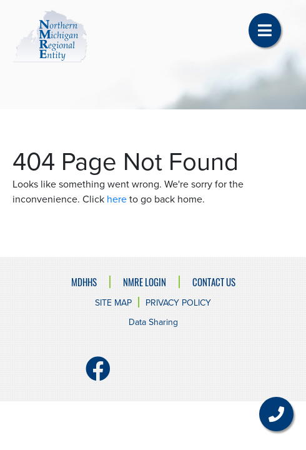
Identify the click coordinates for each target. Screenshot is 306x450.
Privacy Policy (178, 302)
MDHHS (84, 282)
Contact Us (213, 282)
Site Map (113, 302)
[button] (265, 30)
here (117, 199)
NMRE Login (144, 282)
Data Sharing (153, 322)
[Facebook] (98, 375)
